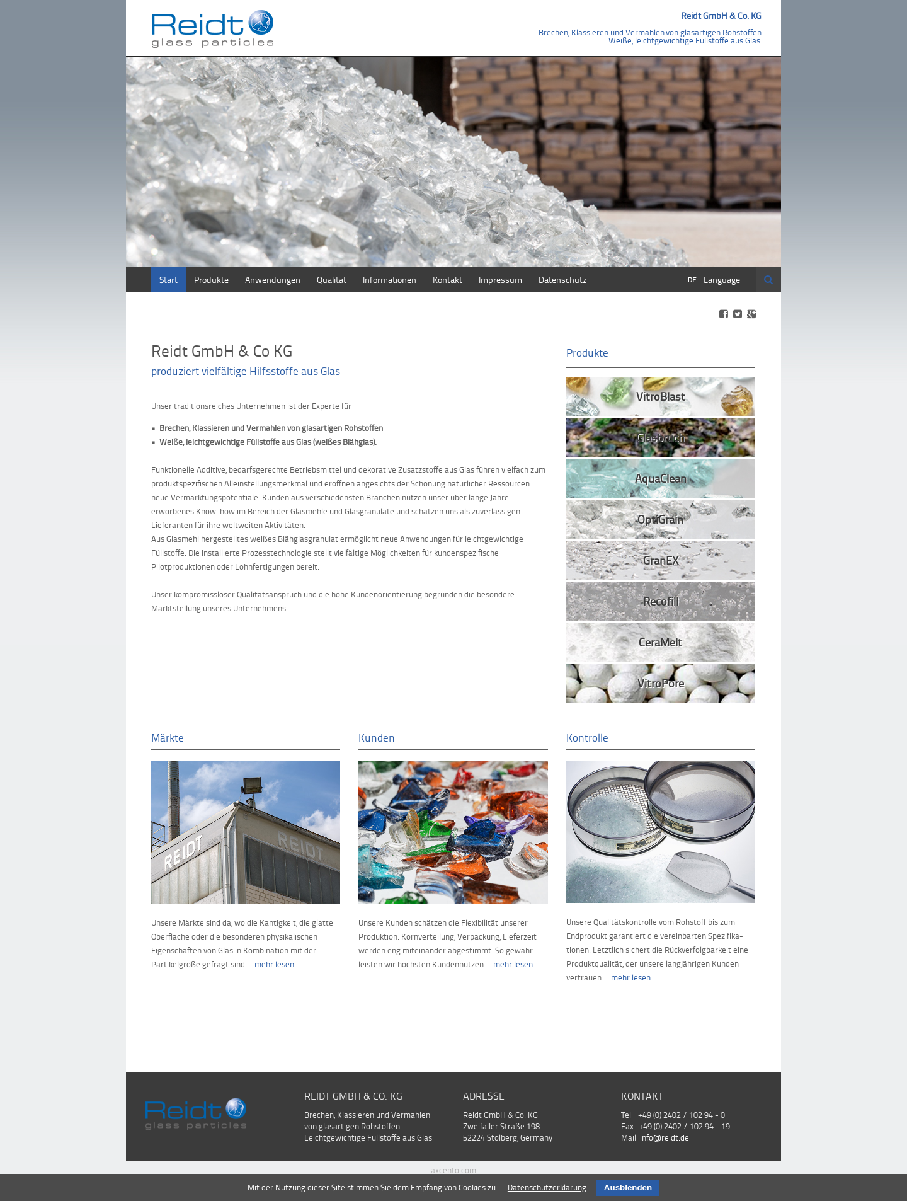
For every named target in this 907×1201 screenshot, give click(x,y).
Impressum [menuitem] (500, 279)
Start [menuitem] (168, 279)
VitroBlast (660, 396)
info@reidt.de (664, 1137)
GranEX (660, 560)
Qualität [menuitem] (331, 279)
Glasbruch (660, 437)
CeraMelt (660, 642)
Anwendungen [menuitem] (272, 279)
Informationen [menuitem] (389, 279)
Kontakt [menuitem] (447, 279)
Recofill (660, 601)
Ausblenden (628, 1187)
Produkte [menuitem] (211, 279)
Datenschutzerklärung (547, 1187)
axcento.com (453, 1170)
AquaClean (661, 478)
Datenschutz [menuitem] (563, 279)
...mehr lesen (271, 964)
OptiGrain (660, 519)
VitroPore (660, 683)
